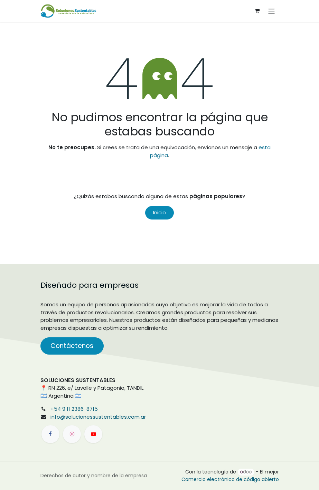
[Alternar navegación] (271, 10)
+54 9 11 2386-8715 (74, 408)
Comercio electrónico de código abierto (230, 479)
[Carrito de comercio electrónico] (257, 11)
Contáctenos (71, 345)
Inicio (159, 212)
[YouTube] (93, 434)
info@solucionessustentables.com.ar (98, 416)
